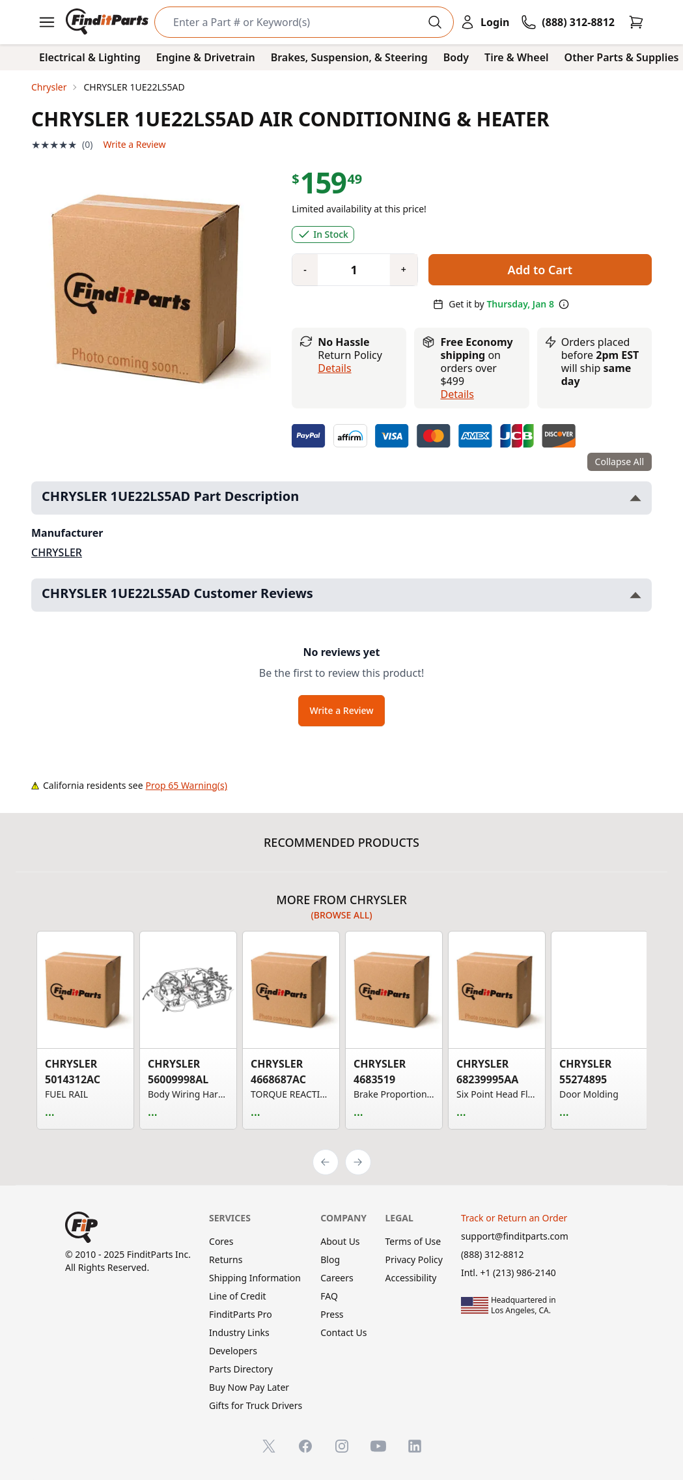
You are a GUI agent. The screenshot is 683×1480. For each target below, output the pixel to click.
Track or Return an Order (514, 1218)
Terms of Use (413, 1241)
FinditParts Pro (240, 1314)
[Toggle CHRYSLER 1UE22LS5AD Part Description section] (635, 498)
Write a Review (134, 144)
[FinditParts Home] (108, 22)
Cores (221, 1241)
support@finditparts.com (514, 1236)
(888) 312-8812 (492, 1254)
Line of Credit (237, 1296)
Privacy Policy (414, 1259)
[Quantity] (349, 269)
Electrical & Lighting (90, 57)
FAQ (329, 1296)
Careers (336, 1278)
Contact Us (343, 1332)
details (456, 394)
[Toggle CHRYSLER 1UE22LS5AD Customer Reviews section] (635, 595)
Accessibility (411, 1278)
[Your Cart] (636, 22)
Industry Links (239, 1332)
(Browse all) (341, 915)
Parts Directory (241, 1369)
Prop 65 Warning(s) (186, 785)
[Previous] (326, 1162)
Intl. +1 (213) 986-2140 (508, 1272)
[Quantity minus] (304, 269)
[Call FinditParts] (567, 22)
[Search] (293, 22)
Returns (225, 1259)
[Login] (484, 22)
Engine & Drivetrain (205, 57)
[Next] (358, 1162)
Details (334, 368)
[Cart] (636, 22)
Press (331, 1314)
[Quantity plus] (403, 269)
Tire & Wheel (516, 57)
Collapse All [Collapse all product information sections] (619, 461)
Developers (233, 1351)
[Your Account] (484, 22)
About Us (339, 1241)
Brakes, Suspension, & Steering (349, 57)
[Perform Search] (435, 22)
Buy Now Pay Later (249, 1387)
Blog (330, 1259)
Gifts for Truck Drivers (255, 1405)
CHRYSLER (56, 552)
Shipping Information (255, 1278)
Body (456, 57)
